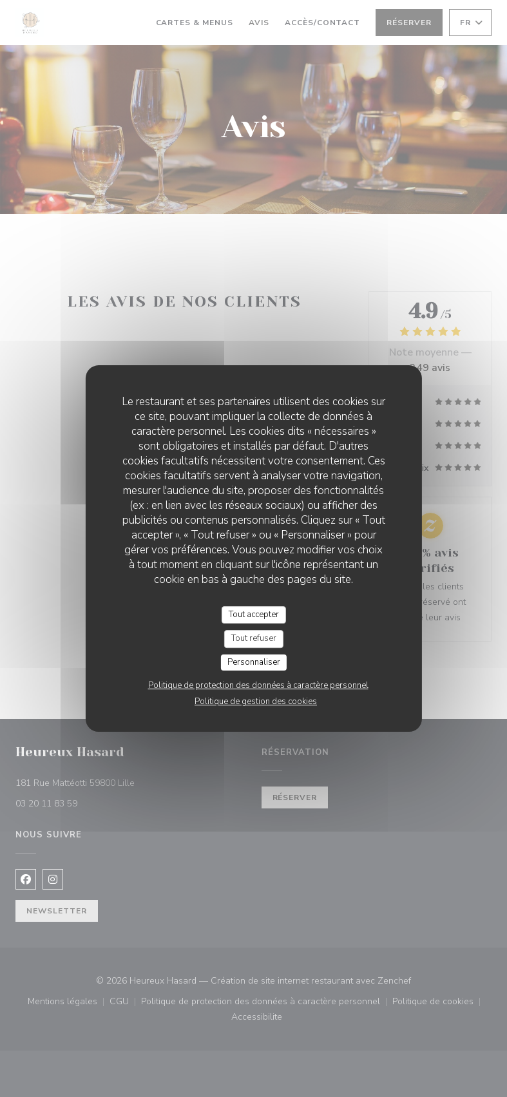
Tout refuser (253, 638)
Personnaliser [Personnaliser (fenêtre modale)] (253, 662)
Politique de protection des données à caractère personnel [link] (258, 685)
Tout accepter (254, 614)
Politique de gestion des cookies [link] (256, 701)
